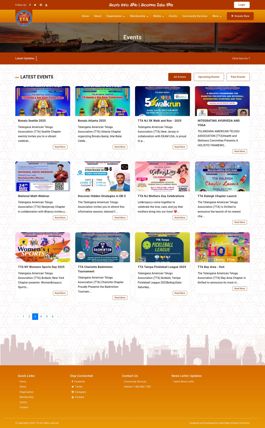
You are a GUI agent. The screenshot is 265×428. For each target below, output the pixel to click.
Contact (24, 407)
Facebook (78, 381)
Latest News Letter (183, 381)
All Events (180, 76)
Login (241, 4)
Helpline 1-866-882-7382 (137, 386)
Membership (26, 397)
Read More (60, 147)
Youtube (78, 397)
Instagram (79, 392)
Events (173, 16)
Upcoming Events (208, 76)
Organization (27, 392)
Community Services (194, 16)
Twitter (77, 387)
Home (85, 16)
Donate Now (240, 16)
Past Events (238, 76)
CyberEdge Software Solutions (234, 423)
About (97, 16)
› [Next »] (58, 316)
